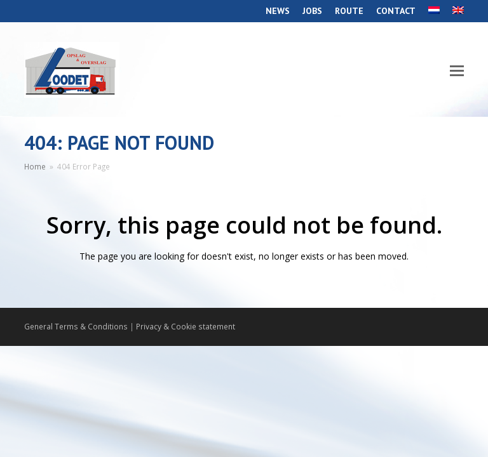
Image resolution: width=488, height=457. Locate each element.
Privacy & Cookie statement (185, 326)
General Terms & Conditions (76, 326)
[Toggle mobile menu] (457, 69)
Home (35, 166)
